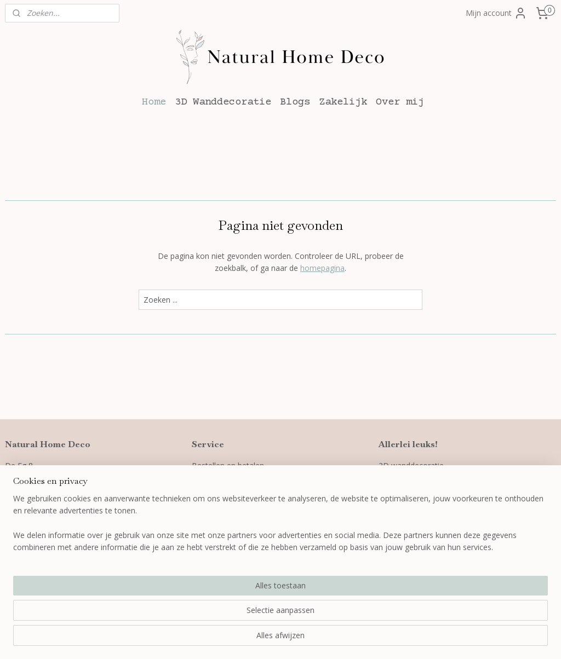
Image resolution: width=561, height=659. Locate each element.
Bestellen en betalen (228, 465)
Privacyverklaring (222, 514)
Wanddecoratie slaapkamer (427, 502)
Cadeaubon (399, 514)
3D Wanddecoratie (223, 102)
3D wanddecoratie (411, 465)
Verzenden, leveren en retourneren (254, 477)
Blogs (295, 102)
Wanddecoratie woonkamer (428, 490)
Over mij (400, 102)
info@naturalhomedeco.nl (59, 502)
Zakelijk (343, 102)
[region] (208, 616)
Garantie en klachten (228, 490)
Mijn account (496, 13)
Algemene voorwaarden (234, 502)
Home (154, 102)
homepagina (322, 268)
